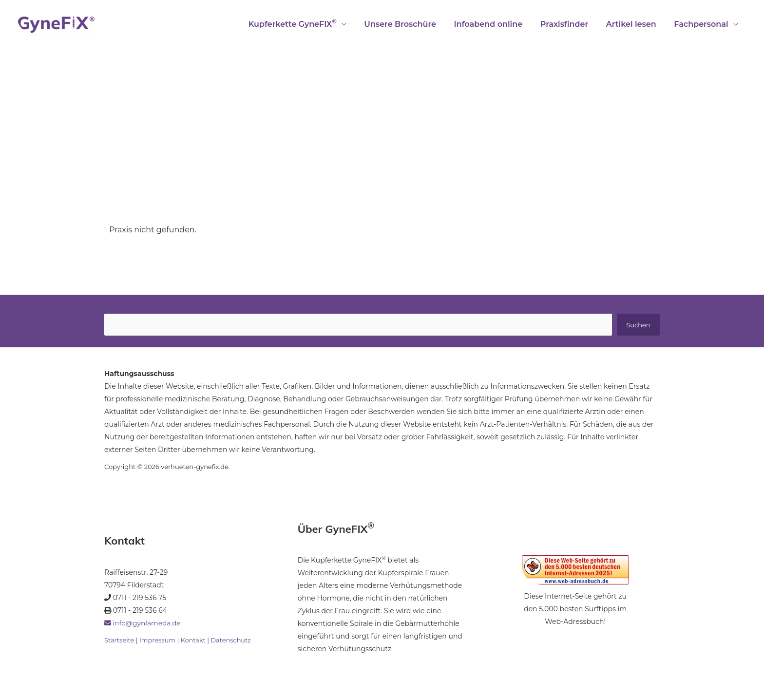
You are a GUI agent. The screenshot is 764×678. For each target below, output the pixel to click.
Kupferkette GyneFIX (305, 23)
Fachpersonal (702, 24)
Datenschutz (231, 640)
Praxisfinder (569, 24)
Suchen (638, 325)
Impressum (157, 640)
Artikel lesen (635, 24)
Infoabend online (496, 24)
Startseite (119, 640)
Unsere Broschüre (410, 24)
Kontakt (194, 640)
